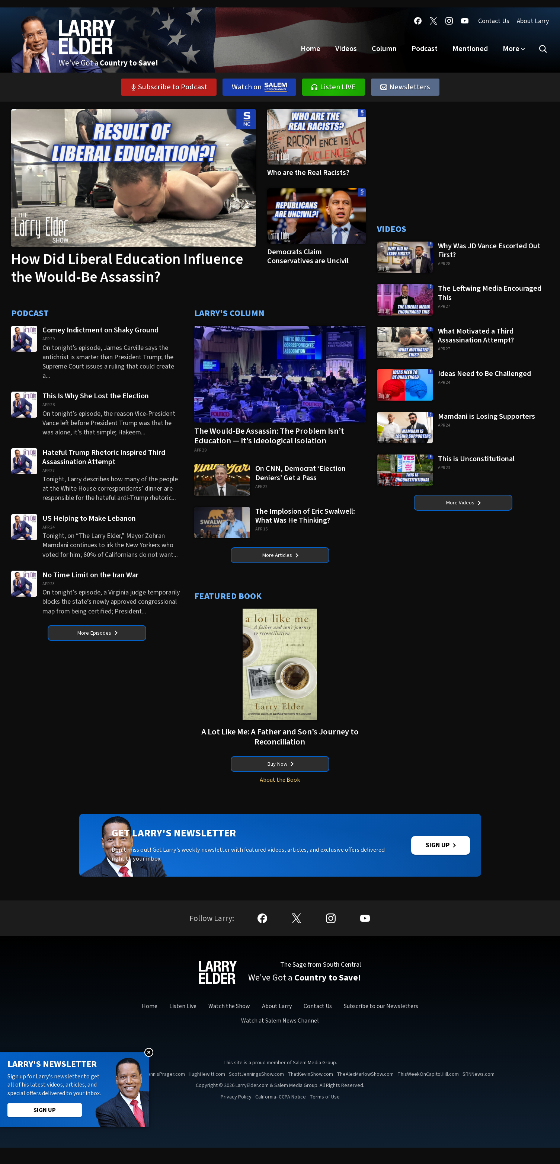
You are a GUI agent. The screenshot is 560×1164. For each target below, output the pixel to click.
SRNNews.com (479, 1090)
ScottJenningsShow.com (256, 1090)
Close (148, 1052)
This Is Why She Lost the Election (96, 395)
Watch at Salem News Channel (280, 1037)
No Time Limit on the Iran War (91, 575)
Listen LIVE (333, 87)
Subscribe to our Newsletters (381, 1023)
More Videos (463, 504)
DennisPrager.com (164, 1090)
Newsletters (405, 87)
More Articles (280, 556)
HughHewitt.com (207, 1090)
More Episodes (97, 634)
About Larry (533, 21)
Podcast (425, 49)
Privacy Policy (236, 1113)
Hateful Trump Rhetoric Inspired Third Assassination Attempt (103, 457)
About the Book (280, 785)
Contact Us (493, 21)
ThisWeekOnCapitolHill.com (428, 1090)
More (511, 49)
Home (310, 49)
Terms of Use (325, 1113)
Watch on (259, 87)
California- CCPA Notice (280, 1113)
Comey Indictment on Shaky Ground (101, 330)
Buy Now (280, 768)
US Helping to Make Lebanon (89, 518)
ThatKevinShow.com (310, 1090)
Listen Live (182, 1023)
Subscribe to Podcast (168, 87)
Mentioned (470, 49)
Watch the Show (229, 1023)
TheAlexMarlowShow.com (365, 1090)
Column (384, 49)
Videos (346, 49)
